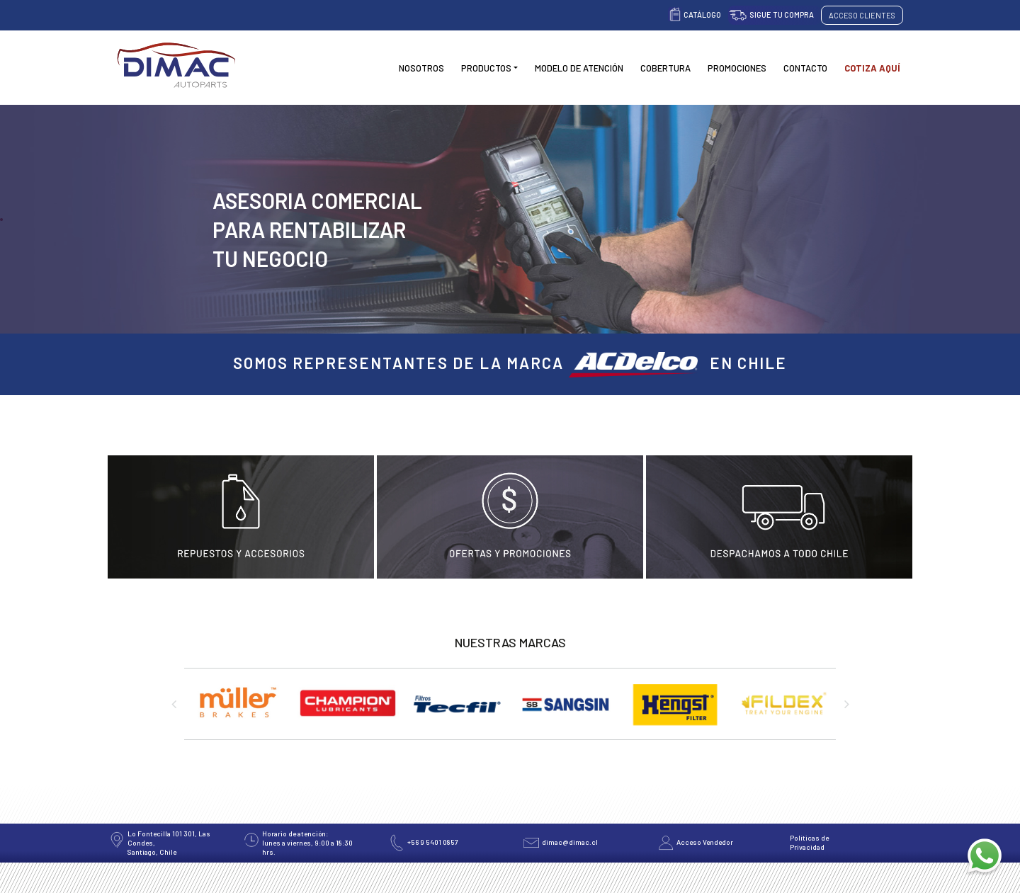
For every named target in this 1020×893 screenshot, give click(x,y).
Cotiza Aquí (872, 68)
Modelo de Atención (579, 68)
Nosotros (421, 68)
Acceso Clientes (862, 15)
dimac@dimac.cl (570, 842)
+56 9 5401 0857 (432, 842)
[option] (239, 711)
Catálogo (702, 14)
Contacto (805, 68)
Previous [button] (173, 704)
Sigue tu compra (781, 14)
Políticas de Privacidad (809, 842)
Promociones (737, 68)
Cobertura (665, 68)
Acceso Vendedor (704, 842)
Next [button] (846, 704)
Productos (486, 68)
